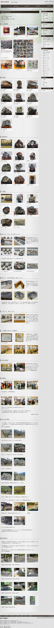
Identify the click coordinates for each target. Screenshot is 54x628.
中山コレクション (46, 73)
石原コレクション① (46, 57)
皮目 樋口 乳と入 (46, 41)
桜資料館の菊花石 (46, 50)
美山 (43, 16)
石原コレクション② (46, 58)
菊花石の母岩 (45, 30)
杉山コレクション (46, 75)
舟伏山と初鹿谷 (45, 15)
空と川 (44, 90)
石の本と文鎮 (45, 82)
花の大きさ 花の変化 (46, 39)
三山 (43, 81)
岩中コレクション (46, 60)
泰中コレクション (46, 63)
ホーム (5, 6)
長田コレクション (46, 65)
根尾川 (44, 46)
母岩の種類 (38, 6)
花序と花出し (45, 33)
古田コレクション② (46, 70)
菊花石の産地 (16, 6)
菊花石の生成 (27, 6)
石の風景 (44, 79)
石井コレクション (46, 55)
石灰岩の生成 (45, 24)
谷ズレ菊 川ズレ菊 (46, 44)
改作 (43, 84)
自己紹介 (47, 1)
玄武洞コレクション (46, 53)
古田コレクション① (46, 68)
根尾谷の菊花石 (45, 13)
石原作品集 (51, 1)
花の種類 (48, 6)
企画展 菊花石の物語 (46, 52)
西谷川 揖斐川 (45, 18)
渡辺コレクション (46, 71)
